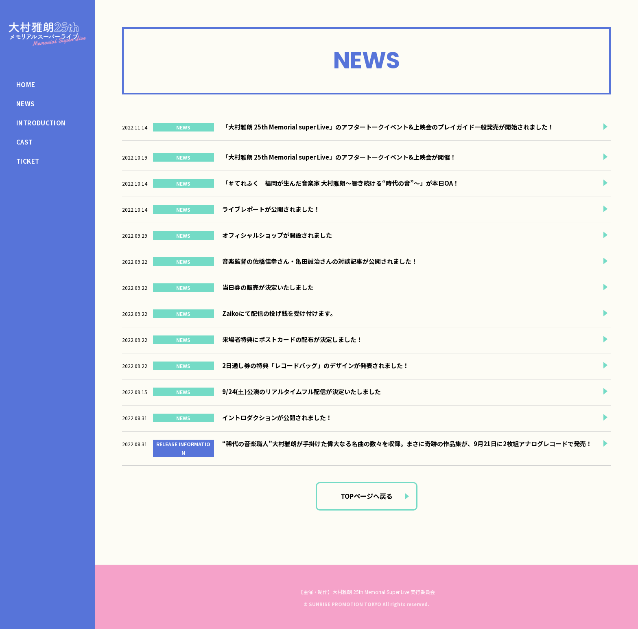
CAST (24, 142)
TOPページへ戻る (367, 496)
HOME (25, 84)
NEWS (25, 103)
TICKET (27, 161)
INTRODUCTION (41, 122)
